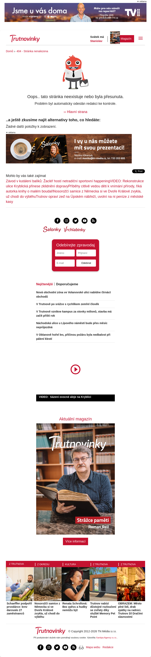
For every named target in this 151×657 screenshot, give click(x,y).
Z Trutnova (16, 564)
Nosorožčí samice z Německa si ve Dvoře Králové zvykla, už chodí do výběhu (47, 610)
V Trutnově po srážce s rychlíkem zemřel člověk (67, 304)
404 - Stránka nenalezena (32, 51)
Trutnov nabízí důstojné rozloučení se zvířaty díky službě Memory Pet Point (103, 610)
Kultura (70, 564)
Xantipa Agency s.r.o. (106, 637)
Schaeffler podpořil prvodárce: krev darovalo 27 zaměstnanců (19, 608)
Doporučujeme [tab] (67, 284)
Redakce (108, 647)
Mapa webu (93, 647)
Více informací (75, 541)
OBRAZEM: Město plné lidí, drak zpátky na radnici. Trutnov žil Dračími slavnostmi (130, 610)
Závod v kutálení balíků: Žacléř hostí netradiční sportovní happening (58, 181)
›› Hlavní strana (75, 112)
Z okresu (43, 564)
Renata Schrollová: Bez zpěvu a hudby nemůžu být (74, 607)
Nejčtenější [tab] (44, 284)
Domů (9, 51)
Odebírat (86, 263)
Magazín (126, 38)
